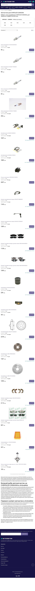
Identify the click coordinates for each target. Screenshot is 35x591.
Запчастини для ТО (3, 7)
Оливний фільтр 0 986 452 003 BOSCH (8, 287)
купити (32, 49)
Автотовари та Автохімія (33, 8)
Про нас (2, 546)
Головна (2, 10)
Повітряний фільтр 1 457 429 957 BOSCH (8, 442)
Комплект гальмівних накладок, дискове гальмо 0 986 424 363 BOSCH (14, 243)
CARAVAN (10, 19)
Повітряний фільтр (4, 557)
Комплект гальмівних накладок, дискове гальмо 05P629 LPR (12, 420)
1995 (5, 25)
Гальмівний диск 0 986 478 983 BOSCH (8, 353)
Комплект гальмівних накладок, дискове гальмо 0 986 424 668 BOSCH (14, 265)
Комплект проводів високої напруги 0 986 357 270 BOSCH (12, 221)
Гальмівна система (7, 7)
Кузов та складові (29, 7)
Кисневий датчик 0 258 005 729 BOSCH (8, 133)
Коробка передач (16, 7)
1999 (11, 22)
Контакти (2, 552)
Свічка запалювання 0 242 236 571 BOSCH (9, 111)
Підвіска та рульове (13, 8)
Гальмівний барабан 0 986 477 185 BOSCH (8, 331)
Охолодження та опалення (21, 7)
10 (22, 474)
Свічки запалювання (4, 561)
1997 (24, 22)
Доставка (2, 548)
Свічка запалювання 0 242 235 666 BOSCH (9, 88)
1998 (17, 22)
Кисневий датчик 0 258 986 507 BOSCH (8, 155)
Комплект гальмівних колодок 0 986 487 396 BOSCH (10, 398)
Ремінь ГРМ (3, 563)
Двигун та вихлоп (10, 8)
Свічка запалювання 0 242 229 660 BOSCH (9, 44)
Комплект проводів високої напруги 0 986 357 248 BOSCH (12, 199)
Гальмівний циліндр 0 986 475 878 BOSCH (8, 309)
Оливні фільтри (3, 559)
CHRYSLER (6, 10)
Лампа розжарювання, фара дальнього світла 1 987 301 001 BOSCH (13, 464)
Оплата (2, 550)
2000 (5, 22)
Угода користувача (17, 573)
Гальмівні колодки (4, 565)
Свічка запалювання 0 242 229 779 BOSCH (9, 66)
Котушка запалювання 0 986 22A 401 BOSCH (9, 177)
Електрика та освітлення (25, 8)
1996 (30, 22)
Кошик (32, 1)
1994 (11, 25)
